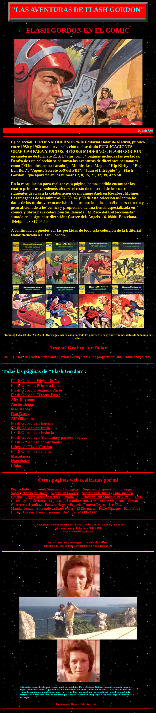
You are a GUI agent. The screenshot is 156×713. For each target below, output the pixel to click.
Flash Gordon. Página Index (35, 380)
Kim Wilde (132, 508)
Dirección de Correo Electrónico (92, 545)
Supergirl (126, 489)
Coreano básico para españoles (45, 512)
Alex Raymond (23, 399)
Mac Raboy (21, 409)
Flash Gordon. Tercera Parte (35, 395)
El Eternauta (86, 508)
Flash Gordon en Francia (32, 432)
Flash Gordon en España (32, 423)
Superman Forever (65, 493)
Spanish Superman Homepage (57, 489)
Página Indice (21, 489)
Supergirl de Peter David (29, 493)
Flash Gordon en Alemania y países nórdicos (49, 437)
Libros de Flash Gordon (31, 446)
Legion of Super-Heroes (42, 497)
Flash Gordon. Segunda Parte (36, 390)
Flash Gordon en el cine (31, 451)
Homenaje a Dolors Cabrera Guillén (77, 703)
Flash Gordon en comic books (36, 442)
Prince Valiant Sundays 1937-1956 (106, 497)
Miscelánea (20, 456)
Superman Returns (96, 493)
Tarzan (132, 501)
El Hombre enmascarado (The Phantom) (94, 501)
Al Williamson (23, 418)
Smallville (70, 497)
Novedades (20, 461)
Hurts (15, 512)
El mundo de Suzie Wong (54, 508)
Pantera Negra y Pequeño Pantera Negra (75, 504)
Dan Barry (20, 413)
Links (16, 465)
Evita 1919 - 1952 (84, 512)
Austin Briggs (23, 404)
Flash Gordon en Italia (30, 428)
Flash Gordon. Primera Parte (36, 385)
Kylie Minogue (110, 508)
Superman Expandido (99, 489)
